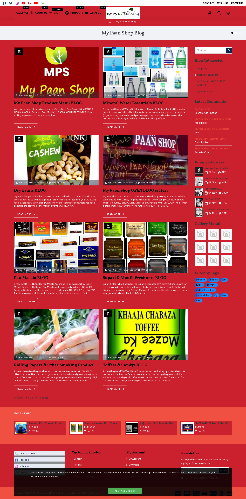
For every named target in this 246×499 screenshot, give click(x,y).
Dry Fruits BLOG (30, 190)
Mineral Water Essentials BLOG (133, 103)
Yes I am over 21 (124, 491)
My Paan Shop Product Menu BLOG (48, 103)
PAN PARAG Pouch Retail (211, 423)
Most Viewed (22, 413)
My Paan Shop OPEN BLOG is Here (135, 190)
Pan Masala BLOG (31, 278)
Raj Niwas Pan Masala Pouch (158, 423)
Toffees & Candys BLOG (125, 365)
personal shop (203, 295)
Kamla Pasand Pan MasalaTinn (102, 423)
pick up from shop (205, 290)
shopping (201, 279)
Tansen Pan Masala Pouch (46, 423)
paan (224, 295)
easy (224, 279)
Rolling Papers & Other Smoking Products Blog (56, 365)
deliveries (211, 285)
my (215, 295)
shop (198, 300)
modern (214, 279)
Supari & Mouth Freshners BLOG (134, 278)
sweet (199, 285)
